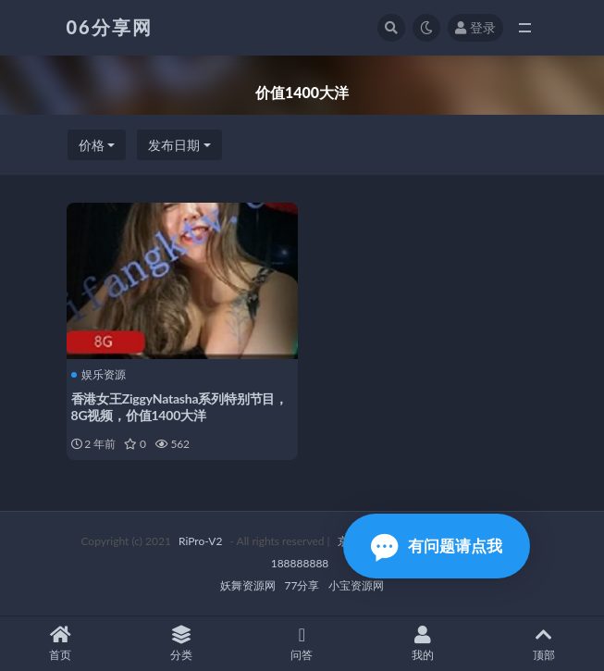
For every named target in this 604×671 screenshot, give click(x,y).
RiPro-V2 (200, 541)
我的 (423, 644)
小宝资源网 (356, 585)
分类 (181, 644)
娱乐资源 (98, 374)
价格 (92, 145)
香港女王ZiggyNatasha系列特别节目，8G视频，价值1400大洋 (180, 407)
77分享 (302, 585)
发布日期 (174, 145)
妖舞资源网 (248, 585)
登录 (475, 27)
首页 (60, 644)
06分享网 (110, 27)
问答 (302, 644)
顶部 (543, 644)
